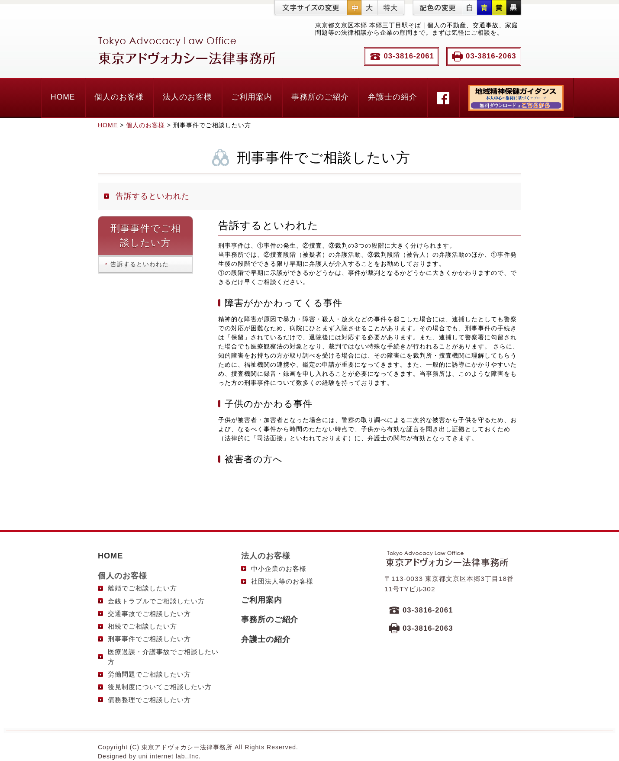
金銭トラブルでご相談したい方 (156, 601)
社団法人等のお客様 (282, 581)
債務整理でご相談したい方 (149, 699)
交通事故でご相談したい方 (149, 613)
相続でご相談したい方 (142, 626)
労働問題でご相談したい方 (149, 674)
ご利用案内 (251, 97)
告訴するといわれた (153, 196)
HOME (63, 97)
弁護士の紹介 (392, 97)
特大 (390, 7)
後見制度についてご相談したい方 (160, 686)
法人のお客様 (187, 97)
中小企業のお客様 (278, 568)
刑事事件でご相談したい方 (149, 638)
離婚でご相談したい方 (142, 588)
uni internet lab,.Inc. (170, 756)
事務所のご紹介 (320, 97)
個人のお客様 (119, 97)
